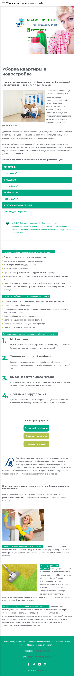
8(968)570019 (36, 30)
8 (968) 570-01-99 (41, 650)
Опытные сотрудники (36, 436)
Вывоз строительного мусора (32, 376)
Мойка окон (19, 339)
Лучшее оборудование (36, 428)
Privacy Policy (41, 670)
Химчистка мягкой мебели (30, 356)
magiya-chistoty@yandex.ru (40, 656)
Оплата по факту (36, 443)
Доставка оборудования (28, 394)
